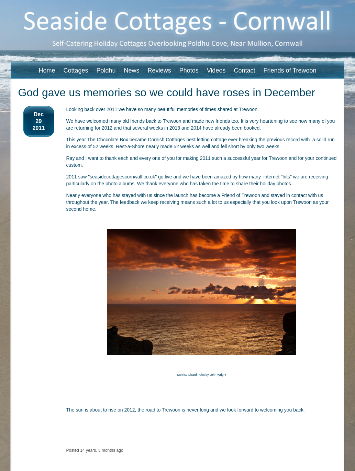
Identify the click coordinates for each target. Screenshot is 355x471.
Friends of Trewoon (289, 70)
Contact (244, 70)
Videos (216, 70)
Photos (189, 70)
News (132, 70)
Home (46, 70)
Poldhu (106, 70)
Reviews (159, 70)
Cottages (75, 70)
